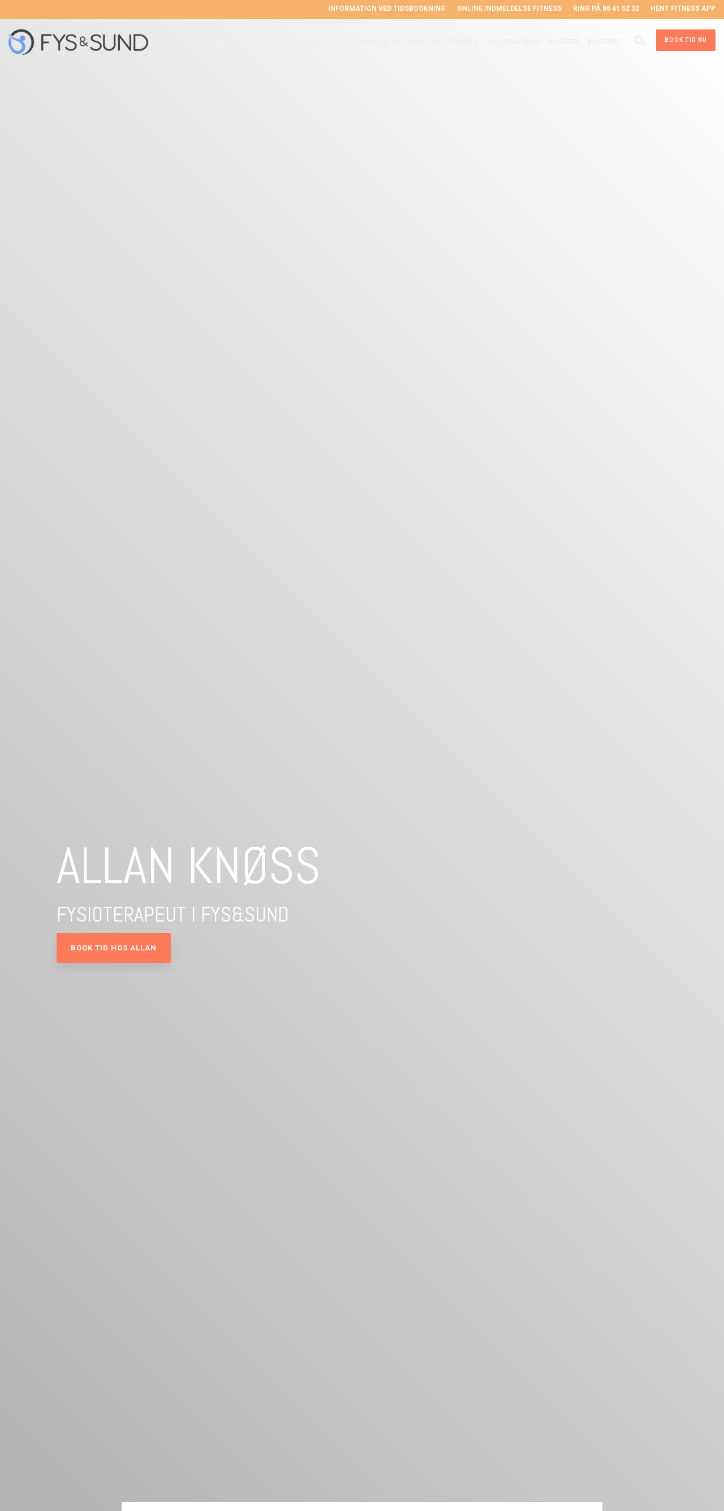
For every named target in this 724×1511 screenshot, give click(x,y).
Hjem (218, 42)
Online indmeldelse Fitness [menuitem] (509, 8)
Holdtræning (513, 42)
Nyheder (563, 42)
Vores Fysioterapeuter (280, 42)
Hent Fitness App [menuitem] (683, 8)
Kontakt (604, 42)
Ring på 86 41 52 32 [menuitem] (606, 8)
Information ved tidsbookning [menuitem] (387, 8)
